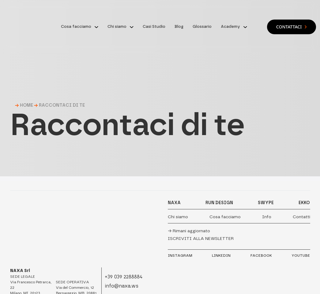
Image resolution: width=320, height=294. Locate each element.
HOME (26, 105)
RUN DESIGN (219, 202)
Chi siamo (116, 26)
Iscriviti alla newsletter (201, 238)
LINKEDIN (221, 255)
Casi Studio (154, 26)
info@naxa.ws (121, 286)
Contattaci (291, 27)
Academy (230, 26)
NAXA (174, 202)
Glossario (202, 26)
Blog (179, 26)
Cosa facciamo (76, 26)
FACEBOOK (261, 255)
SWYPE (266, 202)
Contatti (301, 216)
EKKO (304, 202)
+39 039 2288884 (123, 277)
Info (266, 216)
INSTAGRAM (180, 255)
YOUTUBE (301, 255)
